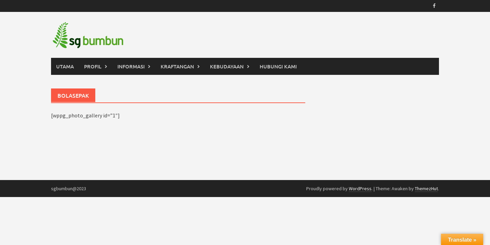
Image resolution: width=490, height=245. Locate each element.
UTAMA (65, 66)
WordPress (360, 188)
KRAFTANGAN (177, 66)
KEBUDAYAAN (227, 66)
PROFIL (92, 66)
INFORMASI (131, 66)
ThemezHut (426, 188)
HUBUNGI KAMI (278, 66)
